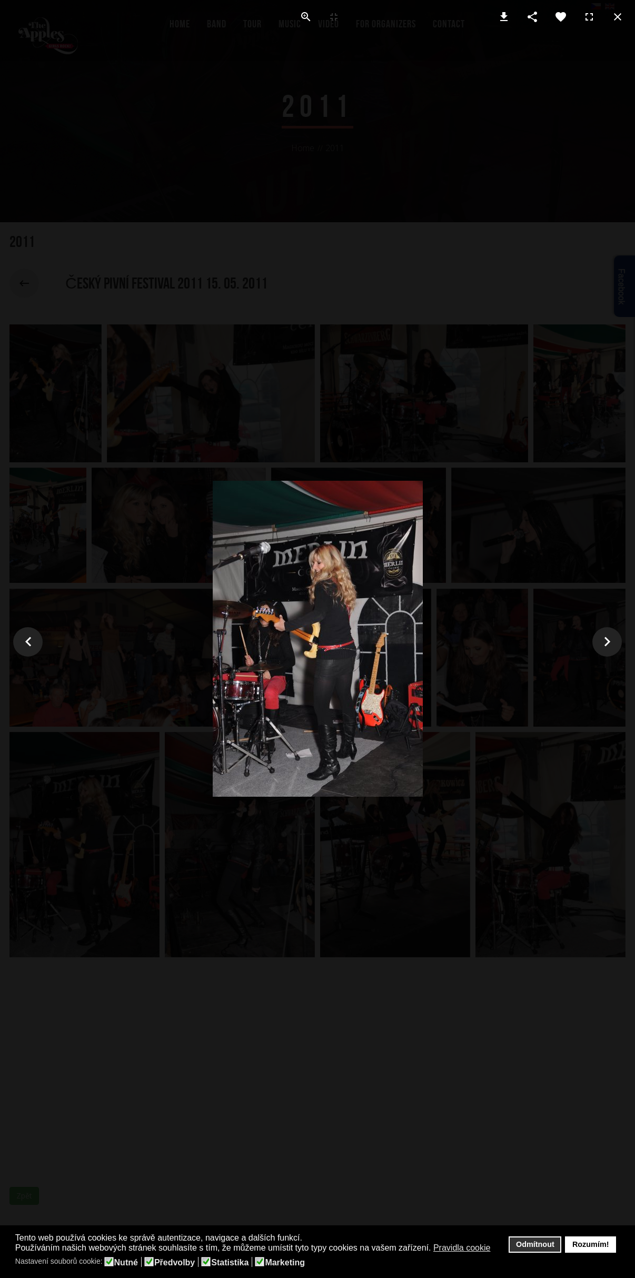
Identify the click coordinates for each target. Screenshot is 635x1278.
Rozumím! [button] (590, 1244)
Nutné (126, 1263)
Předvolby (174, 1263)
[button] (497, 1248)
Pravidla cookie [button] (462, 1247)
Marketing (285, 1263)
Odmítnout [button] (535, 1244)
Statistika (230, 1263)
